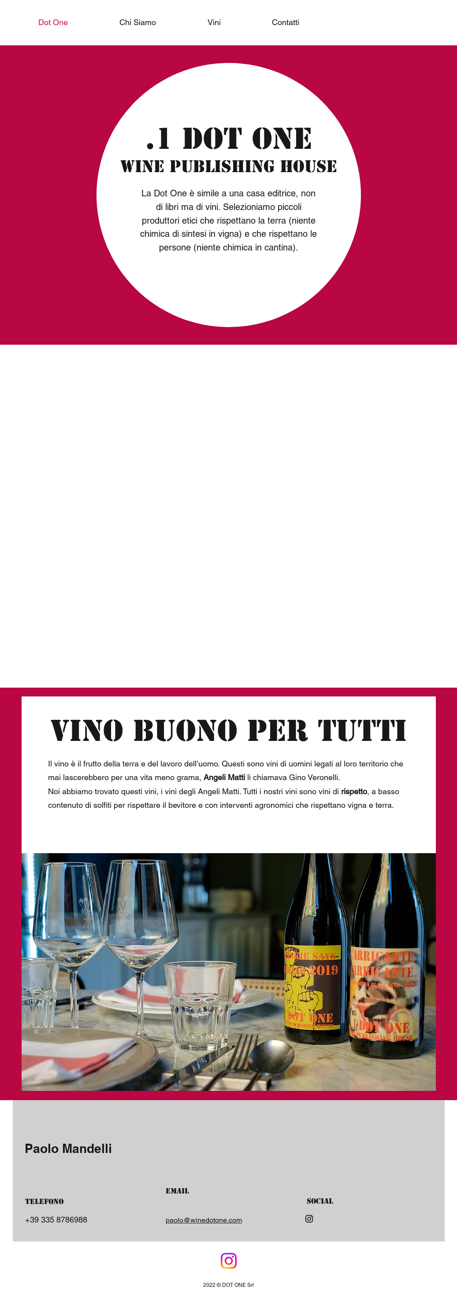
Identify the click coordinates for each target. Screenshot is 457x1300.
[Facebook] (228, 1260)
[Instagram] (309, 1219)
